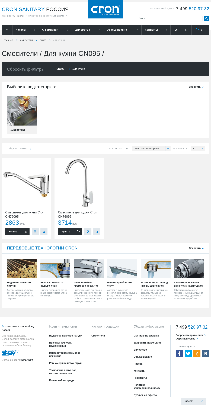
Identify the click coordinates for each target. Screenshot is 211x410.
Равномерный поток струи (65, 363)
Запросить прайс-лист (147, 342)
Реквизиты (140, 377)
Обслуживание (117, 29)
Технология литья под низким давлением (62, 372)
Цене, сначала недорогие (152, 148)
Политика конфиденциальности (147, 386)
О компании (50, 29)
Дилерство (82, 29)
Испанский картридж (62, 380)
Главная (8, 40)
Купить (13, 231)
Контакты (151, 29)
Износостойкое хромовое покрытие (64, 354)
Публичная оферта (145, 395)
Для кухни (59, 40)
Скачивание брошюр (146, 335)
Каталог (21, 29)
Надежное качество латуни (65, 335)
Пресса (138, 363)
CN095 (43, 40)
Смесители (26, 40)
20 (199, 148)
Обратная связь (185, 338)
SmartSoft (27, 359)
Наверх (188, 401)
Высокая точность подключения (60, 344)
